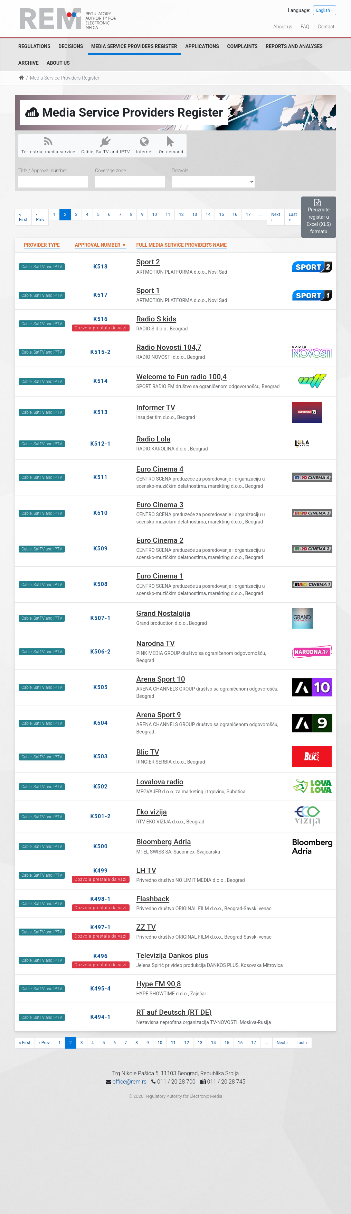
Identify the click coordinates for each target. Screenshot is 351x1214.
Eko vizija (151, 812)
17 (248, 214)
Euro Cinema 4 (159, 469)
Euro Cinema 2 (159, 540)
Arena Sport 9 (158, 715)
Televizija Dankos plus (172, 955)
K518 (100, 266)
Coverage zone (110, 170)
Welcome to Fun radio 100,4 (181, 377)
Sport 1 (148, 290)
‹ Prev (40, 217)
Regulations (34, 46)
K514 (100, 381)
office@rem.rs (129, 1081)
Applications (202, 46)
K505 (100, 687)
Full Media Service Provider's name (181, 245)
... (261, 214)
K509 (100, 548)
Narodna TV (155, 643)
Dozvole (180, 170)
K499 (100, 870)
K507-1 (101, 618)
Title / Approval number (42, 170)
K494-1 (101, 1017)
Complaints (242, 46)
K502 (100, 786)
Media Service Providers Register (134, 46)
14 (208, 214)
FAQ (305, 26)
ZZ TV (146, 927)
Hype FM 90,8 (158, 984)
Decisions (70, 46)
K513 (100, 412)
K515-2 (101, 352)
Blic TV (147, 752)
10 (154, 214)
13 (194, 214)
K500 (100, 846)
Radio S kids (156, 319)
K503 (100, 756)
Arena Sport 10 (160, 679)
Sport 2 (148, 262)
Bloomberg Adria (163, 842)
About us (282, 26)
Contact (326, 26)
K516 (100, 319)
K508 (100, 584)
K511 (100, 477)
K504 (100, 723)
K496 (100, 956)
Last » (293, 217)
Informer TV (156, 407)
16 (235, 214)
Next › (275, 217)
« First (23, 217)
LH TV (146, 870)
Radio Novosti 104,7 (169, 347)
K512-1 (101, 443)
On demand (171, 145)
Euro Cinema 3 (159, 505)
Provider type (42, 245)
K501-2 (101, 816)
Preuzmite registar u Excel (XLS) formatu (318, 217)
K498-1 (101, 899)
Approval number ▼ (100, 245)
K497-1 (101, 927)
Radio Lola (153, 439)
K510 (100, 513)
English (323, 10)
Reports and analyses (294, 46)
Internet (144, 145)
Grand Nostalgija (163, 613)
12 (181, 214)
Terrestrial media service (48, 145)
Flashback (153, 899)
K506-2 (101, 651)
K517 (100, 295)
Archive (28, 63)
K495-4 (101, 988)
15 (221, 214)
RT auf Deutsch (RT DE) (174, 1012)
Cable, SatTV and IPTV (105, 145)
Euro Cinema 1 (159, 576)
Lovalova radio (159, 782)
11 (167, 214)
